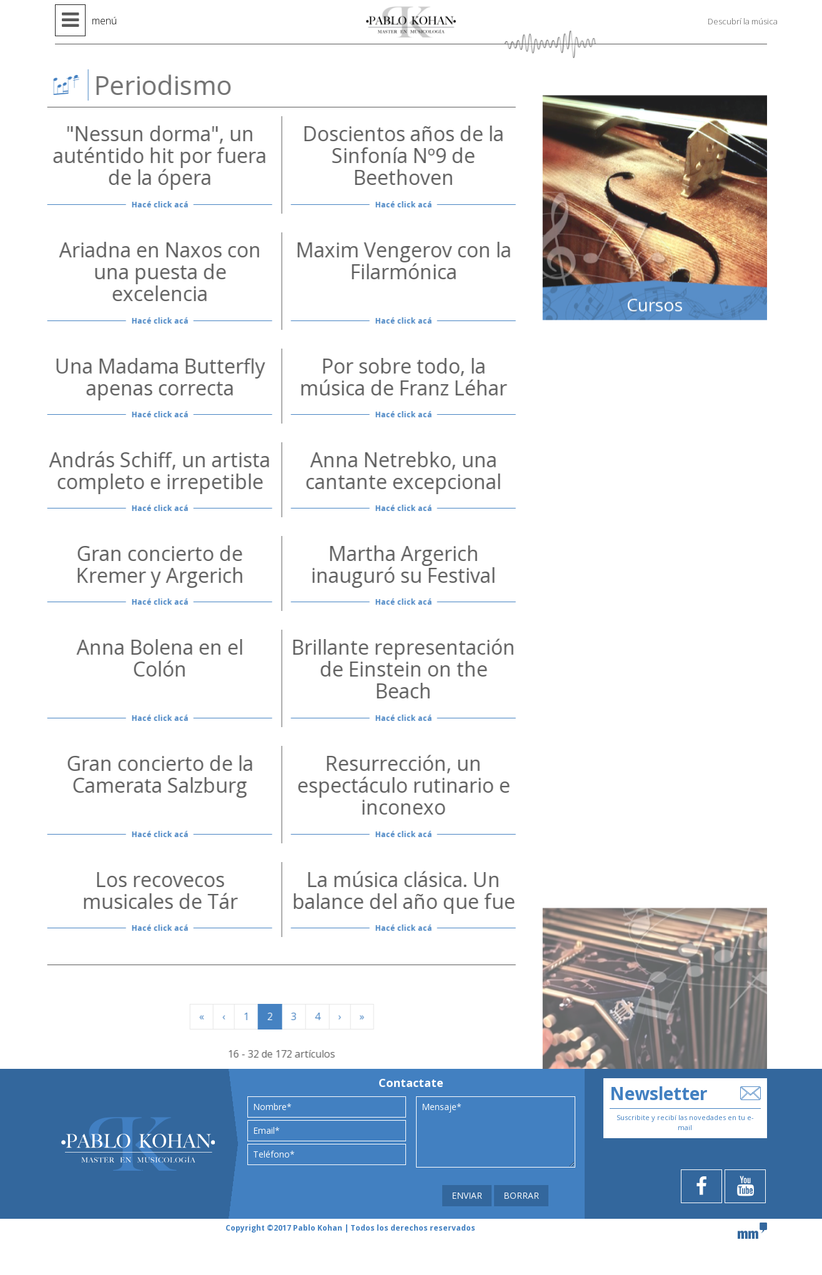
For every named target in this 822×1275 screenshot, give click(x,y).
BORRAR (521, 1195)
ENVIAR (467, 1195)
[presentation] (309, 1186)
